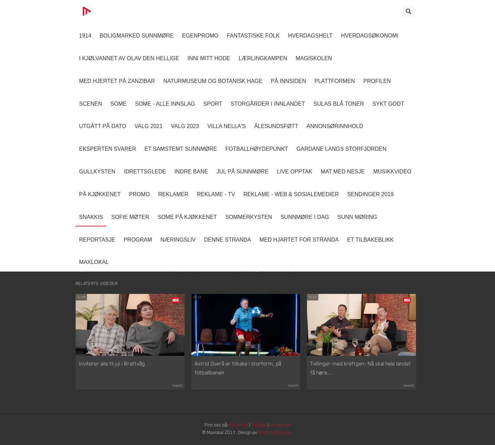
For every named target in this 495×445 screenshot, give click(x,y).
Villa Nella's (226, 126)
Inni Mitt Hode (209, 58)
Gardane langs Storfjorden (341, 149)
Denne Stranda (227, 240)
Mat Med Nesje (343, 171)
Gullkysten (97, 171)
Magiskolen (314, 58)
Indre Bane (191, 171)
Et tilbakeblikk (370, 240)
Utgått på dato (102, 126)
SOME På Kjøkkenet (187, 217)
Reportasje (97, 240)
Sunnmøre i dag (304, 217)
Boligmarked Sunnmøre (137, 36)
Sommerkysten (248, 217)
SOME (118, 104)
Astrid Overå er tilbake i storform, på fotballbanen (238, 369)
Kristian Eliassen (276, 434)
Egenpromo (200, 36)
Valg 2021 (148, 126)
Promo (139, 194)
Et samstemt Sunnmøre (180, 149)
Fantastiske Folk (253, 36)
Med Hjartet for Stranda (299, 240)
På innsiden (288, 81)
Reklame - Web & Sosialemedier (291, 194)
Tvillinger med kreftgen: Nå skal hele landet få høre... (360, 369)
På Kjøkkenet (100, 194)
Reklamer (173, 194)
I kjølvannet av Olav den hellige (129, 58)
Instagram (282, 426)
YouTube (260, 426)
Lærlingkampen (263, 58)
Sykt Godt (388, 104)
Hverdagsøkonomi (369, 36)
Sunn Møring (357, 217)
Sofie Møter (130, 217)
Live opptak (294, 171)
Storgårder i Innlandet (268, 104)
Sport (212, 104)
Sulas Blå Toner (339, 104)
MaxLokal (94, 262)
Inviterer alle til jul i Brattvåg (112, 364)
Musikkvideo (392, 171)
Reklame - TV (216, 194)
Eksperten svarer (107, 149)
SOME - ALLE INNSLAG (165, 104)
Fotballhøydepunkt (257, 149)
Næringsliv (178, 240)
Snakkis (91, 217)
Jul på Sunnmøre (242, 171)
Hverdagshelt (310, 36)
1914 (85, 36)
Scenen (90, 104)
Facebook (239, 426)
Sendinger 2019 (370, 194)
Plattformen (335, 81)
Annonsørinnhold (335, 126)
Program (138, 240)
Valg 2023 (185, 126)
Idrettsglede (145, 171)
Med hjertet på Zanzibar (117, 81)
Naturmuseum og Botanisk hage (212, 81)
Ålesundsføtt (276, 126)
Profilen (377, 81)
